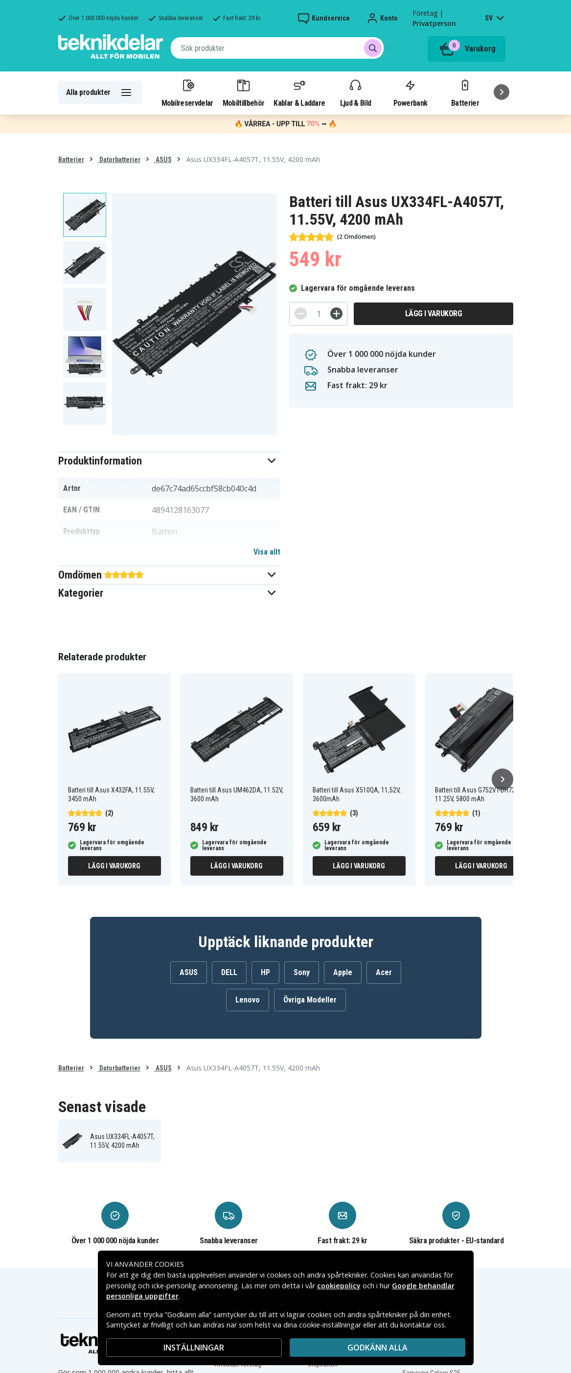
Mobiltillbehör (243, 92)
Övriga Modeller (310, 999)
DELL (229, 972)
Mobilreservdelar (187, 92)
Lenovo (247, 999)
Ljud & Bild (355, 92)
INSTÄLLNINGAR (193, 1347)
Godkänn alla (377, 1347)
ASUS (163, 159)
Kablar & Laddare (299, 92)
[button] (169, 461)
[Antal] (318, 313)
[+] (336, 313)
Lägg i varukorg (433, 313)
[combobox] (277, 48)
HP (265, 972)
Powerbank (410, 92)
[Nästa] (501, 92)
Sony (302, 972)
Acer (384, 972)
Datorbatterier (119, 159)
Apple (342, 972)
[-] (301, 313)
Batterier (465, 92)
